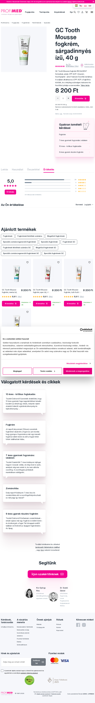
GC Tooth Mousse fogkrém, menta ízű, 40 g (9, 291)
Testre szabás (47, 371)
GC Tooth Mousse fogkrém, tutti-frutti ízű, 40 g (73, 291)
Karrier (58, 627)
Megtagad (17, 371)
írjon (42, 550)
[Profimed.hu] (12, 12)
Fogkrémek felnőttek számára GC (17, 247)
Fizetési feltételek (23, 639)
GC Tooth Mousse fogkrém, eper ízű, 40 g (42, 291)
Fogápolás (29, 12)
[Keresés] (74, 12)
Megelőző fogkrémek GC (46, 247)
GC (61, 114)
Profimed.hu (5, 22)
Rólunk (58, 624)
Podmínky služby (56, 693)
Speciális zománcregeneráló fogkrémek (19, 242)
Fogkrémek (26, 22)
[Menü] (92, 12)
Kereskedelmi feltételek (25, 627)
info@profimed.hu (7, 627)
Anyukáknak (59, 12)
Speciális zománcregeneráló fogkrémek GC (21, 253)
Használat (17, 169)
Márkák (39, 624)
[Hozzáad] (68, 98)
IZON (85, 694)
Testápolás (44, 12)
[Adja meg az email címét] (16, 662)
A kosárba (81, 99)
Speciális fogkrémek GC (54, 253)
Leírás (4, 169)
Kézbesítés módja (23, 630)
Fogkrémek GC (69, 242)
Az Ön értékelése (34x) (72, 65)
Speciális (47, 22)
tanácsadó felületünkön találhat (47, 547)
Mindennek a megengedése (77, 371)
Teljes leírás (85, 85)
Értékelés (48, 169)
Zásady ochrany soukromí (43, 693)
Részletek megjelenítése (77, 363)
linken (70, 1)
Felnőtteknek (36, 22)
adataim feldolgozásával (29, 673)
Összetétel (33, 169)
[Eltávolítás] (57, 98)
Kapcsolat (59, 630)
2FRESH (91, 694)
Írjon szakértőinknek (47, 574)
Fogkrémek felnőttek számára (29, 236)
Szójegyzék (41, 627)
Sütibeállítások (22, 644)
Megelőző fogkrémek (56, 236)
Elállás (19, 641)
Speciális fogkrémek (49, 242)
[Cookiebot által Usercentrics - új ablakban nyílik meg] (81, 330)
